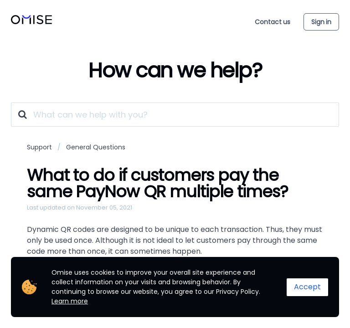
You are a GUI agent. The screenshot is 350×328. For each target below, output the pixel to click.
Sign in (321, 21)
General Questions (95, 147)
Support (39, 147)
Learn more (69, 301)
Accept (307, 287)
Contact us (272, 21)
